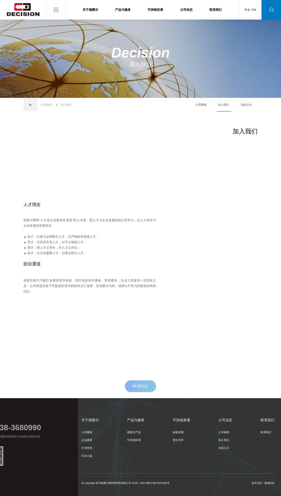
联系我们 (215, 9)
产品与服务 (123, 9)
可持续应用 (134, 440)
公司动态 (186, 9)
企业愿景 (86, 440)
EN (254, 9)
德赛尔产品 (134, 432)
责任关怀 (178, 440)
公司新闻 (201, 104)
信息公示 (246, 104)
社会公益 (86, 455)
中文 (247, 9)
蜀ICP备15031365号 (158, 483)
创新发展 (178, 432)
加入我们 (223, 104)
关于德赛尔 (90, 9)
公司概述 (86, 432)
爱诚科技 (269, 483)
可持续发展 (155, 9)
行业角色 (86, 447)
